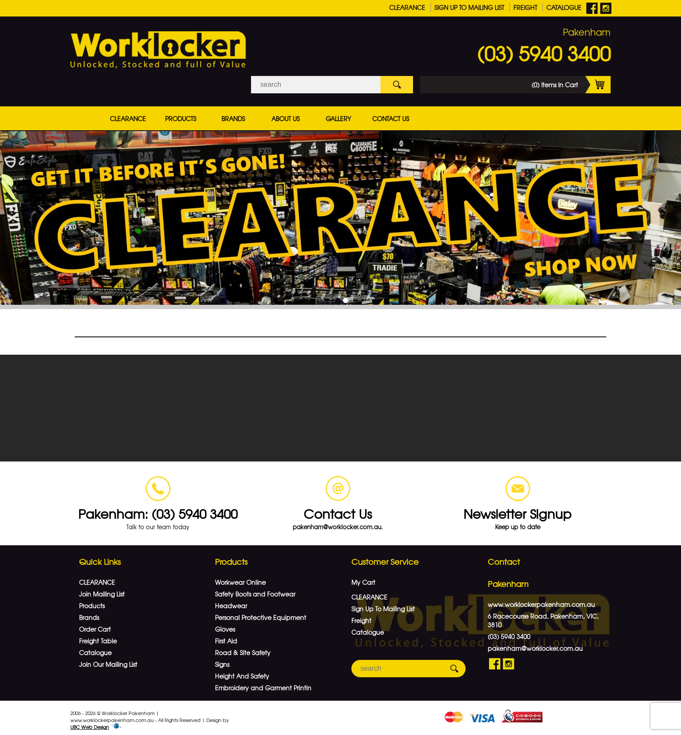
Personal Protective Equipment (260, 613)
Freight (525, 7)
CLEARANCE (407, 7)
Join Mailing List (102, 590)
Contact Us (390, 118)
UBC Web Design (89, 722)
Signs (222, 660)
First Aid (226, 637)
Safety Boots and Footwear (255, 590)
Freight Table (98, 637)
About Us (285, 118)
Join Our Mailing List (108, 660)
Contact (504, 558)
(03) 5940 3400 (544, 53)
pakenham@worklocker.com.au (535, 644)
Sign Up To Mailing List (469, 7)
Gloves (225, 625)
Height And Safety (242, 672)
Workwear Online (240, 578)
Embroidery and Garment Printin (263, 683)
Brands (233, 118)
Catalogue (564, 7)
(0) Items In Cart (571, 84)
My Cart (363, 578)
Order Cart (95, 625)
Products (180, 118)
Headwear (231, 601)
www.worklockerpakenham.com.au (541, 600)
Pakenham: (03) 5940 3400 (158, 509)
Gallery (338, 118)
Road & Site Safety (243, 648)
